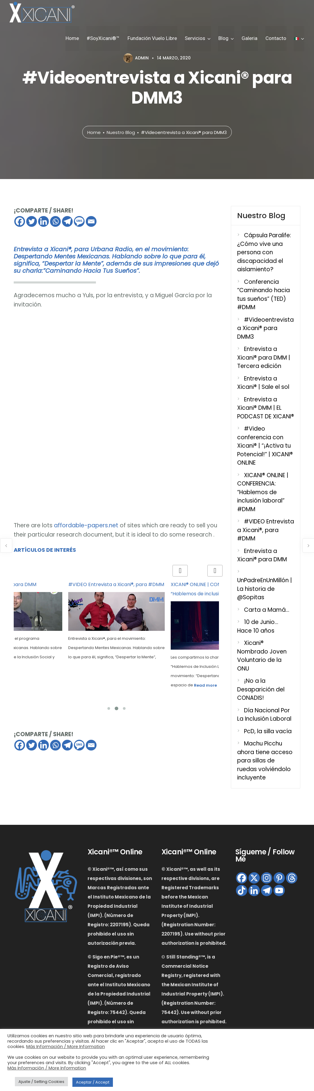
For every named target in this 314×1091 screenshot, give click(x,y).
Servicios (198, 38)
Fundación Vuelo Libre (156, 38)
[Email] (91, 221)
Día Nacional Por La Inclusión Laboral (264, 714)
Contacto (276, 38)
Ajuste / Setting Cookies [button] (41, 1081)
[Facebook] (19, 221)
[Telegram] (67, 221)
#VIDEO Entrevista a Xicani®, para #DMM (116, 584)
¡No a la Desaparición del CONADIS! (261, 689)
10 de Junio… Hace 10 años (257, 626)
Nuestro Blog (121, 132)
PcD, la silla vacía (268, 731)
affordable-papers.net (86, 525)
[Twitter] (31, 221)
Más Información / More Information (65, 1046)
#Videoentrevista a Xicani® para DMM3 (265, 328)
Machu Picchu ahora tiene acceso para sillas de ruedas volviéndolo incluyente (265, 760)
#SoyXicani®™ (107, 38)
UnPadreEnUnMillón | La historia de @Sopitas (264, 588)
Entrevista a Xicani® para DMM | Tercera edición (263, 357)
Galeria (251, 38)
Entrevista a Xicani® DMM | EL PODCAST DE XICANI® (265, 407)
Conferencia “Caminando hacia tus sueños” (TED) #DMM (263, 295)
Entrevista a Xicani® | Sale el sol (263, 383)
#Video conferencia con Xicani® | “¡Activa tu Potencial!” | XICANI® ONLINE (265, 446)
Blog (226, 38)
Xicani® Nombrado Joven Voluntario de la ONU (262, 656)
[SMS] (79, 221)
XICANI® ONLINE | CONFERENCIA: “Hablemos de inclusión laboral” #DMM (262, 492)
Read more (205, 685)
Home (77, 38)
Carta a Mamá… (266, 610)
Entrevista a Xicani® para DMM (262, 555)
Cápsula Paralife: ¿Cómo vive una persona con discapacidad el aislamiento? (264, 252)
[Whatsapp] (55, 221)
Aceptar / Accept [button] (92, 1082)
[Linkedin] (43, 221)
